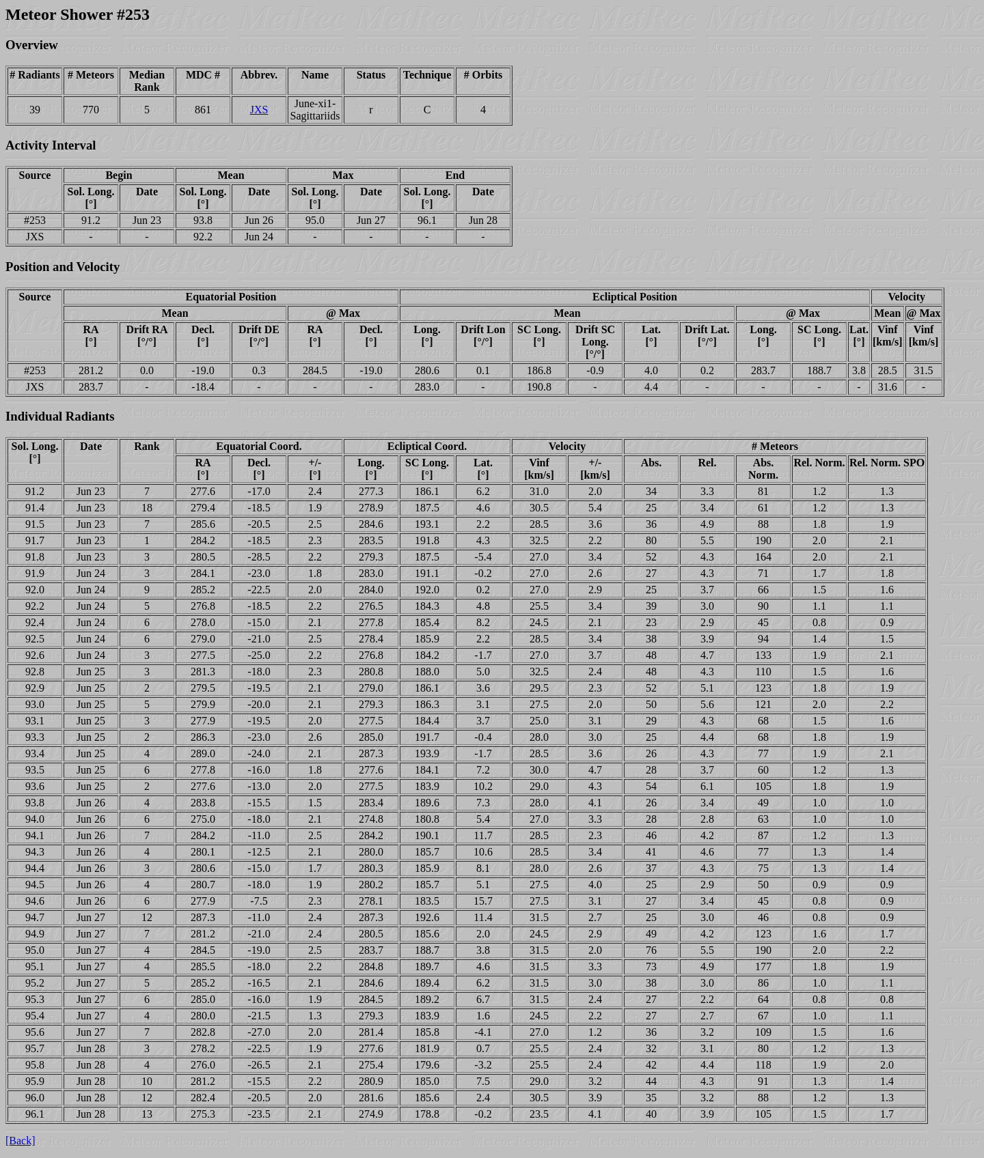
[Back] (20, 1140)
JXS (259, 109)
